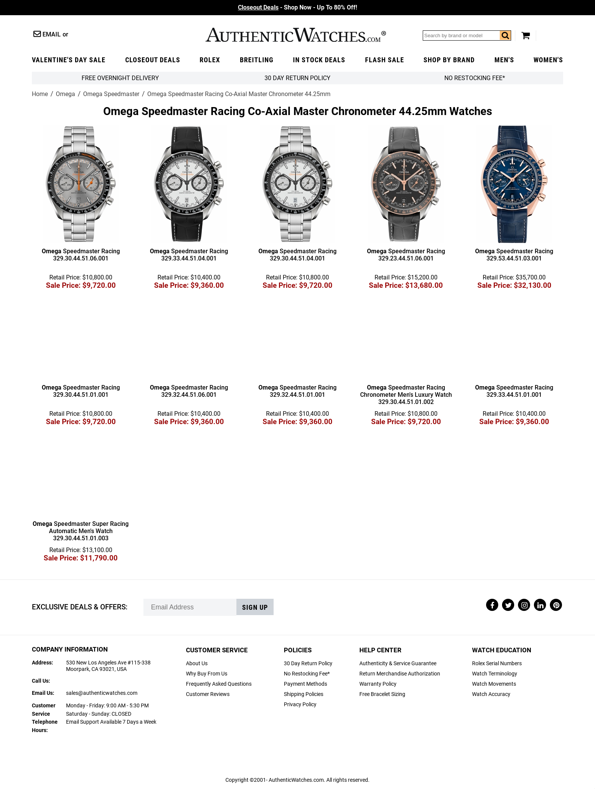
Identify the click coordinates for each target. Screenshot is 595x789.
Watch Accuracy (491, 694)
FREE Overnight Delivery (120, 78)
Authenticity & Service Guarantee (397, 663)
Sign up (255, 607)
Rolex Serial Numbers (497, 663)
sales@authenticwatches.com (101, 693)
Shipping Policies (303, 694)
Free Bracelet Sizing (382, 694)
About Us (197, 663)
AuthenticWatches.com (296, 35)
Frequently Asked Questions (219, 684)
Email (51, 34)
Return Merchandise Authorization (399, 674)
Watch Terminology (494, 674)
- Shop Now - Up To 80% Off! (297, 7)
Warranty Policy (378, 684)
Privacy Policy (300, 704)
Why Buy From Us (206, 674)
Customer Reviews (208, 694)
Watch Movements (494, 684)
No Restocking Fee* (474, 78)
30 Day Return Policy (308, 663)
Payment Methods (305, 684)
